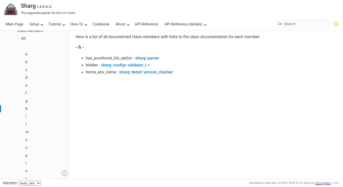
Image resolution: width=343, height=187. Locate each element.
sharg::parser (147, 58)
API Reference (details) (185, 24)
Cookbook (101, 24)
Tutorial (56, 24)
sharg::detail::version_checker (146, 72)
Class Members (30, 31)
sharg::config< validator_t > (125, 65)
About (122, 24)
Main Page (14, 24)
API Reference (146, 24)
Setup (36, 24)
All (23, 38)
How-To (78, 24)
